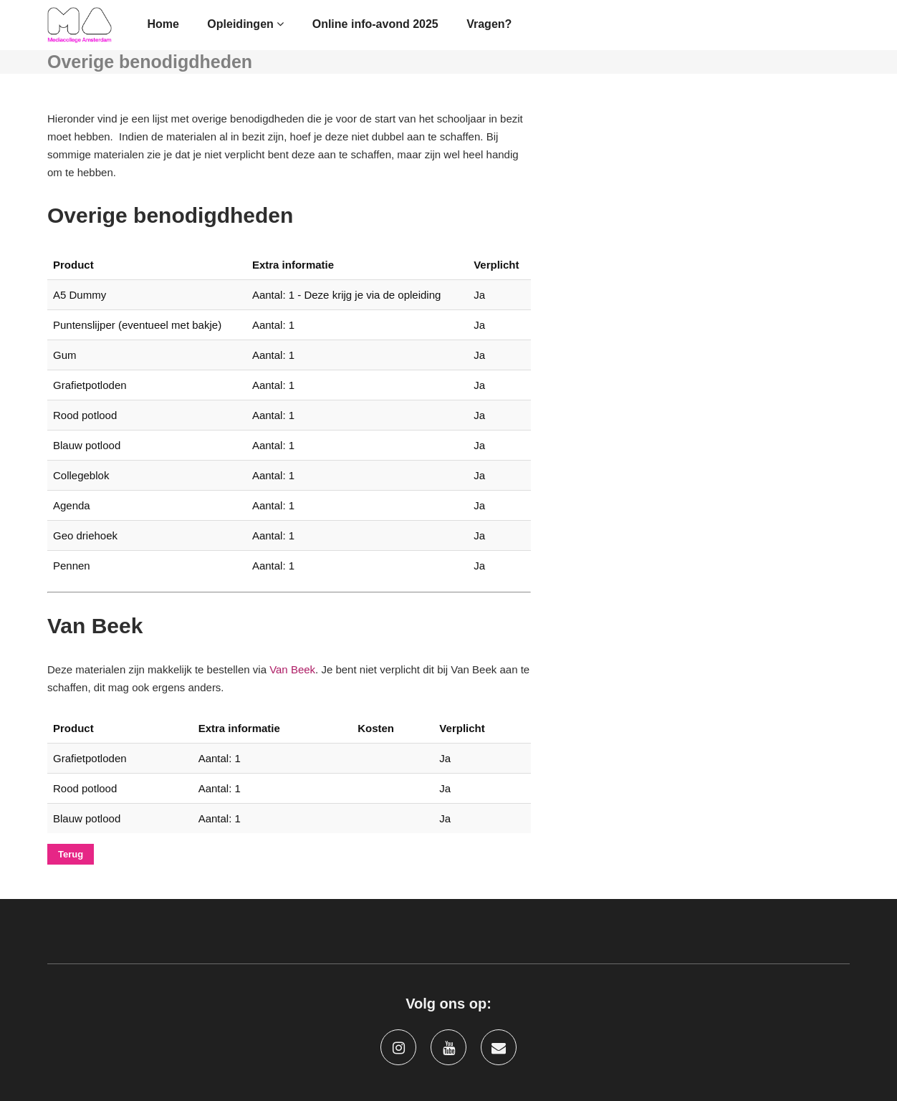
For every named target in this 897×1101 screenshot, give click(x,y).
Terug (70, 854)
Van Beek (292, 669)
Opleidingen (245, 24)
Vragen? (489, 24)
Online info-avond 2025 (375, 24)
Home (162, 24)
